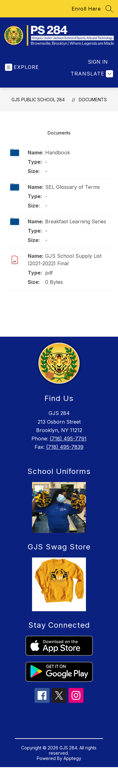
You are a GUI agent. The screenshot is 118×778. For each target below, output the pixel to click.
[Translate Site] (91, 78)
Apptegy (72, 762)
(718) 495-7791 (68, 442)
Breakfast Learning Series (75, 225)
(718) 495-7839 (64, 451)
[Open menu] (22, 71)
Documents (93, 103)
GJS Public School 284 (38, 103)
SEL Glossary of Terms (72, 191)
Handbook (57, 156)
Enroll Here (86, 9)
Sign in (98, 66)
